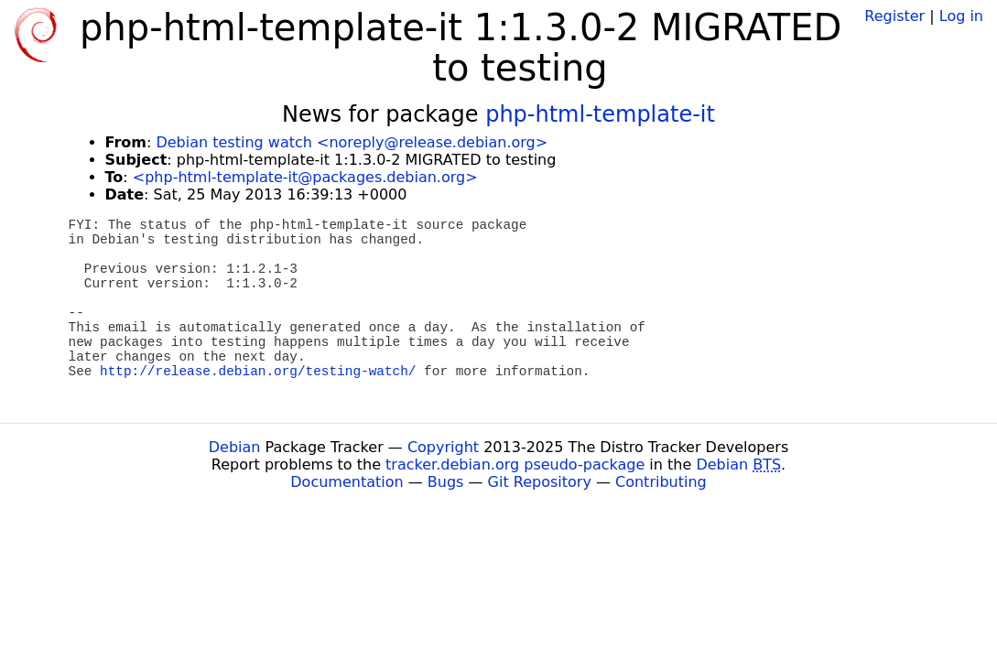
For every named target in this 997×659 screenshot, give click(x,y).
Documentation (346, 482)
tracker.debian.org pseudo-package (515, 464)
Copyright (443, 447)
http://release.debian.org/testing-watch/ (258, 371)
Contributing (661, 482)
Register (894, 16)
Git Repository (539, 482)
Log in (961, 16)
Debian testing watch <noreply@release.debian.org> (351, 142)
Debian (235, 447)
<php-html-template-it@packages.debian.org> (305, 177)
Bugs (446, 482)
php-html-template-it (600, 114)
